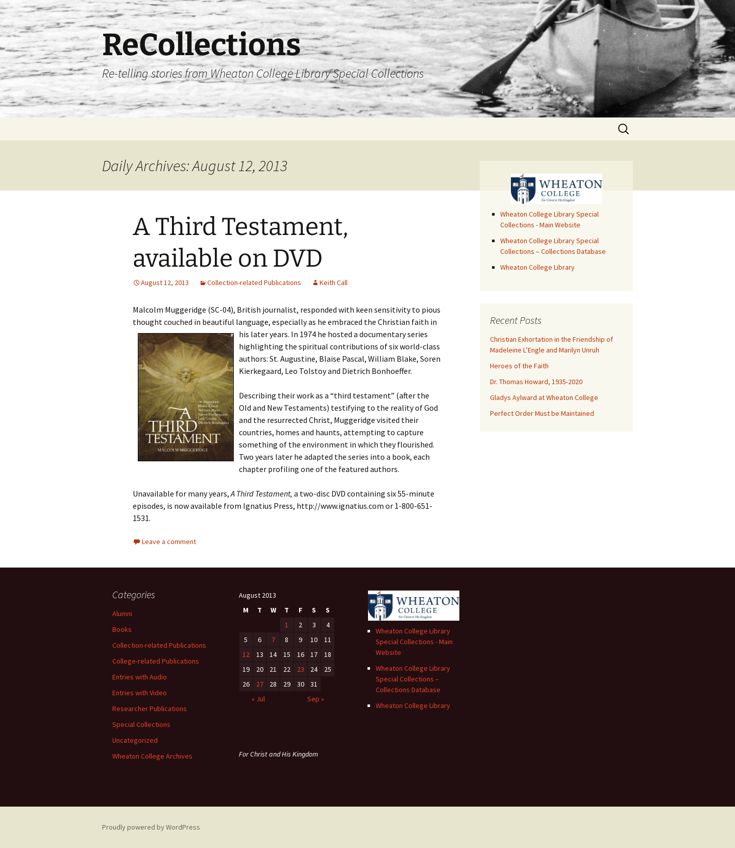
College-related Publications (155, 661)
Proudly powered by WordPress (151, 827)
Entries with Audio (139, 676)
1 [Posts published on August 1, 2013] (286, 624)
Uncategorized (135, 740)
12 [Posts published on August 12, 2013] (246, 654)
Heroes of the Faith (519, 365)
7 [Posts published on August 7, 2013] (273, 639)
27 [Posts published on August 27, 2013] (259, 684)
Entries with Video (139, 692)
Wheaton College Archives (152, 756)
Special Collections (141, 724)
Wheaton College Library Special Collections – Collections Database (413, 679)
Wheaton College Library (537, 267)
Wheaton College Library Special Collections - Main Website (414, 641)
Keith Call (334, 282)
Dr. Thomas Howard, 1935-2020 (536, 381)
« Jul (258, 698)
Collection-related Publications (254, 282)
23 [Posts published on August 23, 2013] (300, 669)
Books (122, 629)
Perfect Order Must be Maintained (542, 413)
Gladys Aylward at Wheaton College (544, 397)
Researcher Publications (149, 708)
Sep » (315, 698)
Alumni (122, 613)
